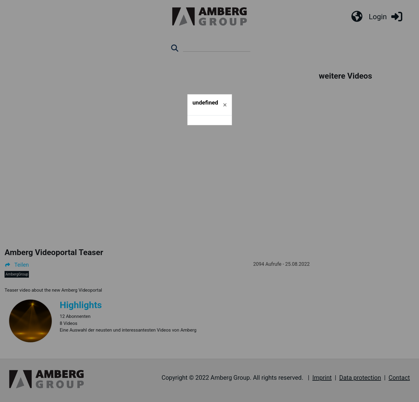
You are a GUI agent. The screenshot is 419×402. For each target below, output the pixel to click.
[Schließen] (225, 105)
